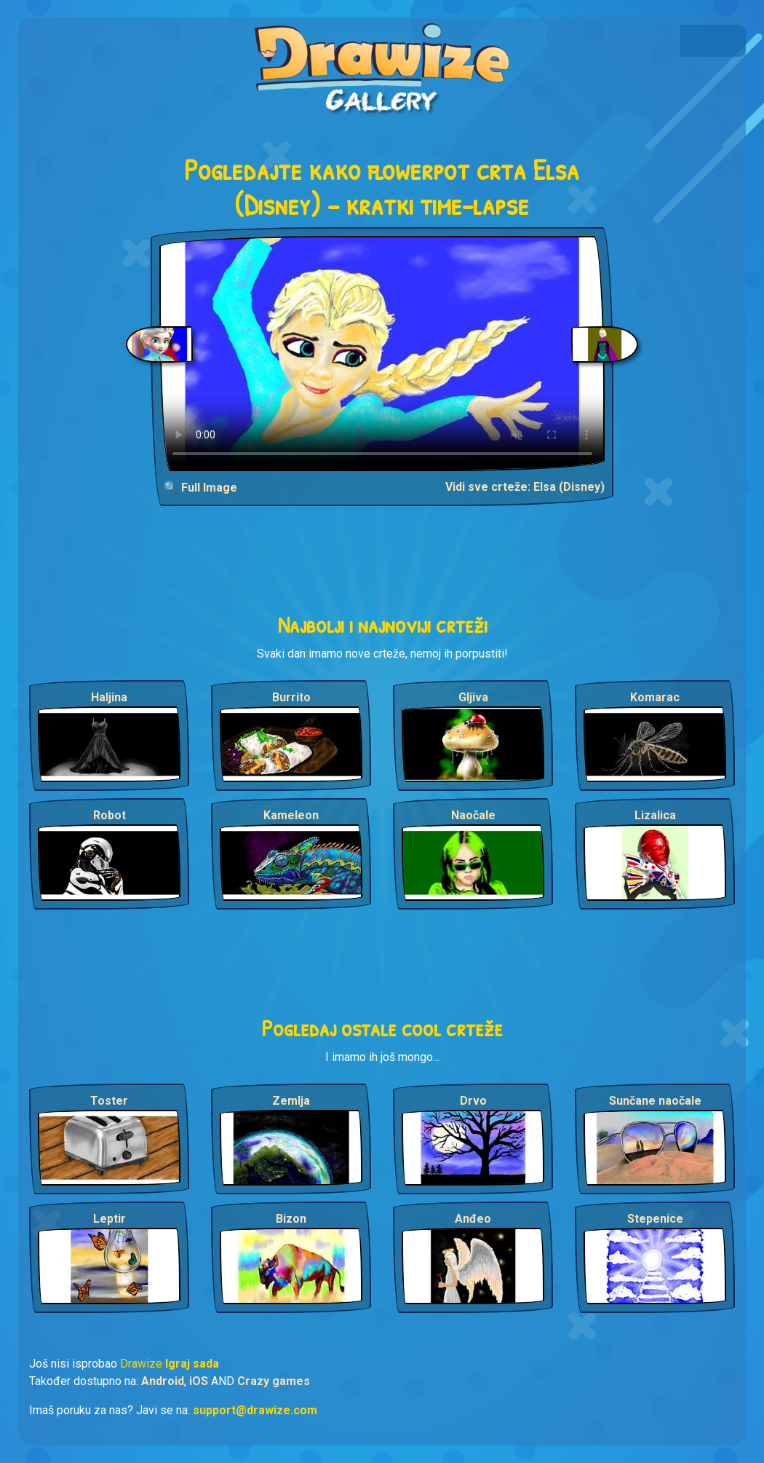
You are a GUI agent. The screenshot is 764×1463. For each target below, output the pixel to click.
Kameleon (291, 815)
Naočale (473, 815)
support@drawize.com (255, 1410)
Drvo (473, 1101)
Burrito (291, 697)
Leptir (109, 1219)
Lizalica (655, 815)
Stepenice (655, 1219)
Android (162, 1381)
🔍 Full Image (200, 487)
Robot (109, 815)
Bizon (291, 1219)
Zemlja (291, 1101)
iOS (198, 1381)
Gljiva (473, 697)
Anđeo (473, 1219)
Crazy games (273, 1381)
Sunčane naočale (655, 1101)
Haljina (109, 697)
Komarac (655, 697)
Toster (109, 1101)
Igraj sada (192, 1364)
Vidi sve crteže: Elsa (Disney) (525, 487)
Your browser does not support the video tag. (382, 353)
